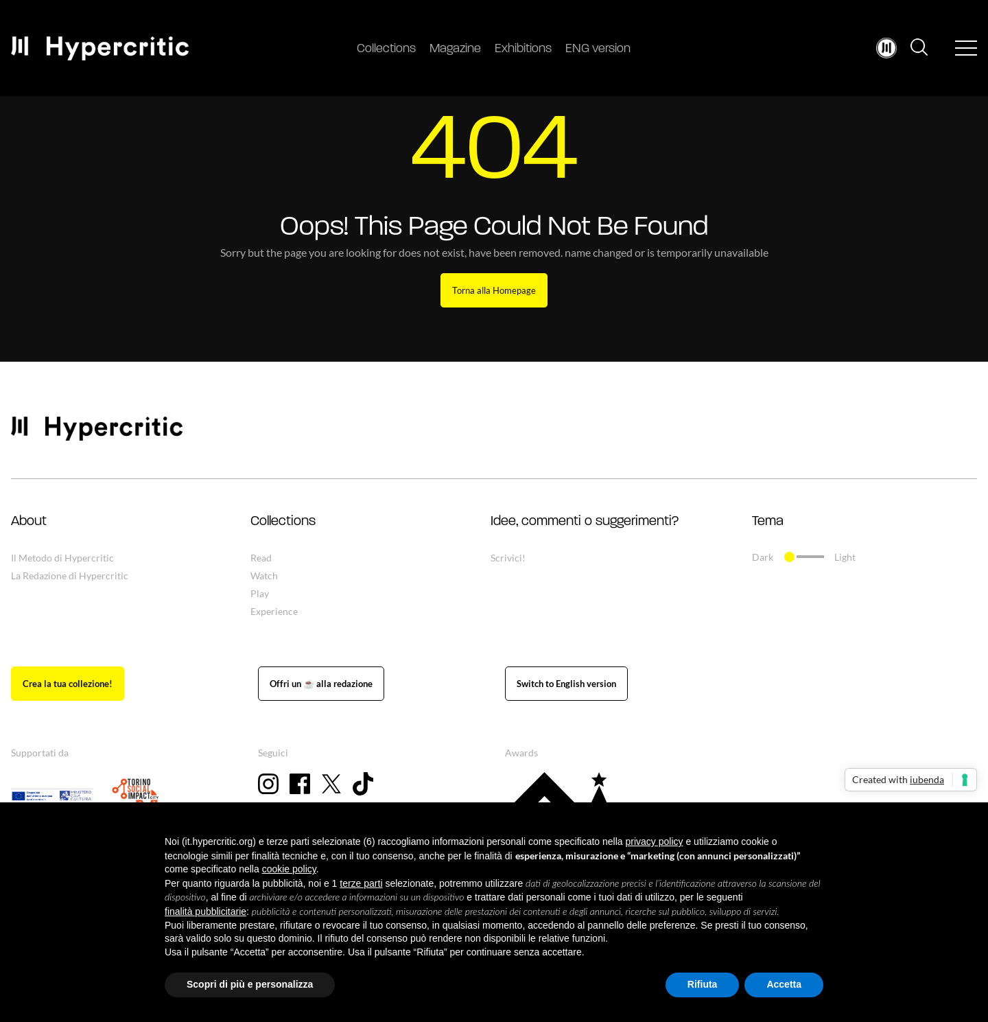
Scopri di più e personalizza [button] (250, 984)
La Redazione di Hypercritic (69, 575)
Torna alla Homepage (494, 290)
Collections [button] (283, 522)
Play (259, 593)
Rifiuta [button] (702, 984)
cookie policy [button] (289, 868)
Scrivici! (508, 558)
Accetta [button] (783, 984)
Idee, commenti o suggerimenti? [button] (585, 522)
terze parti (361, 883)
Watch (264, 575)
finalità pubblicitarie (205, 911)
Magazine (455, 49)
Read (261, 558)
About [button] (29, 522)
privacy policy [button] (654, 841)
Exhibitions (523, 49)
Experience (274, 611)
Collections (386, 49)
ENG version (598, 49)
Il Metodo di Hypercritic (62, 558)
